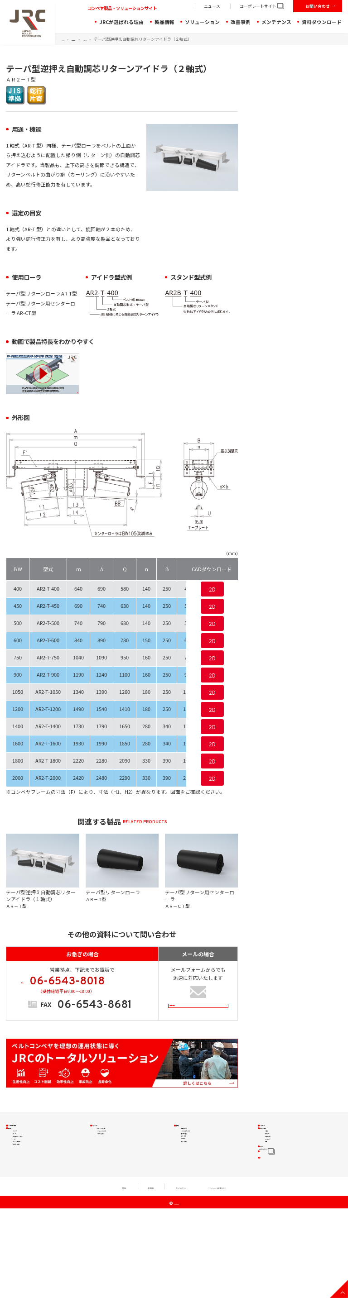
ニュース (212, 6)
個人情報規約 (109, 1276)
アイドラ (112, 39)
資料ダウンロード (322, 22)
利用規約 (67, 1276)
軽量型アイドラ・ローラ (38, 1180)
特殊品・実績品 (29, 1211)
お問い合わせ (317, 6)
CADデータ (277, 1190)
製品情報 (164, 22)
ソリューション (202, 22)
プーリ (20, 1190)
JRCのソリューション (119, 1148)
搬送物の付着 (195, 1148)
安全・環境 (192, 1179)
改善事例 (241, 22)
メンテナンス (276, 22)
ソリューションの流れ (120, 1158)
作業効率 (190, 1189)
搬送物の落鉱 (195, 1168)
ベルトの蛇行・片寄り (204, 1158)
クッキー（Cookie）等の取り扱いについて (250, 1276)
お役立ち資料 (279, 1180)
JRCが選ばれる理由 (121, 22)
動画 (270, 1201)
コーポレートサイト (262, 6)
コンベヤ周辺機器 (31, 1201)
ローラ (20, 1169)
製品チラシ (277, 1169)
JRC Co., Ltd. (176, 1293)
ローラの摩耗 (195, 1200)
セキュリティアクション (166, 1276)
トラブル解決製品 (115, 1168)
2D (212, 589)
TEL (86, 987)
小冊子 (272, 1159)
